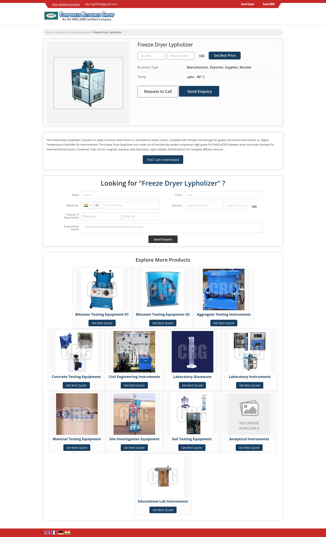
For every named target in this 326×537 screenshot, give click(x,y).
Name (75, 195)
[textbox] (180, 56)
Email (178, 195)
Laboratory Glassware (192, 376)
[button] (66, 4)
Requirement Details (71, 228)
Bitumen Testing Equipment (73, 32)
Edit (202, 56)
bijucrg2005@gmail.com (101, 4)
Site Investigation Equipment (134, 438)
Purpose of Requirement (71, 216)
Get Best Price (225, 55)
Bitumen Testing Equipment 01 (102, 314)
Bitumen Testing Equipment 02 (163, 314)
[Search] (280, 17)
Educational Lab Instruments (163, 501)
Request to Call (158, 91)
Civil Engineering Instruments (134, 376)
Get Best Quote (102, 323)
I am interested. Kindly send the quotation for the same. (172, 228)
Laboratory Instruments (250, 376)
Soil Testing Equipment (192, 438)
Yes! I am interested (163, 159)
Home (49, 32)
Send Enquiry (199, 91)
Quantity (177, 205)
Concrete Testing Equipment (76, 376)
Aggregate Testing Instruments (224, 314)
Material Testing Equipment (77, 438)
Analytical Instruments (249, 438)
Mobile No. (72, 205)
